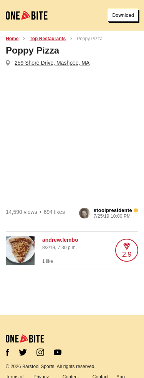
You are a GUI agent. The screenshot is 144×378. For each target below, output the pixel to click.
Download (123, 15)
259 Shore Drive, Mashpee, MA (52, 63)
